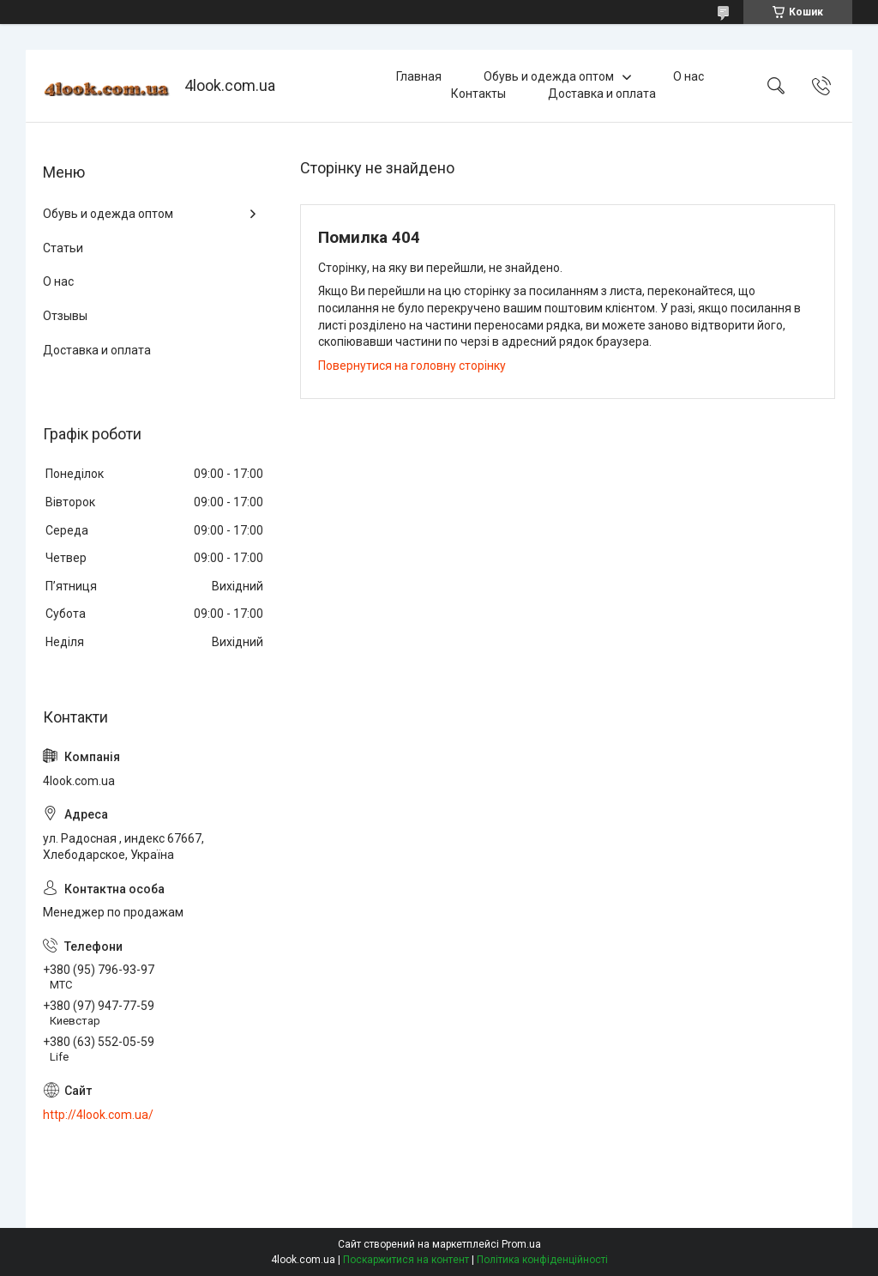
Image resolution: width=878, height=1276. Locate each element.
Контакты (478, 93)
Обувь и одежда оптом (549, 76)
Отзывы (65, 316)
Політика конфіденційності (542, 1260)
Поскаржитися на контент (406, 1260)
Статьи (63, 248)
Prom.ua (521, 1244)
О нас (688, 76)
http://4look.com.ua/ (98, 1115)
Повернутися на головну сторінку (412, 365)
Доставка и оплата (602, 93)
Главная (419, 76)
